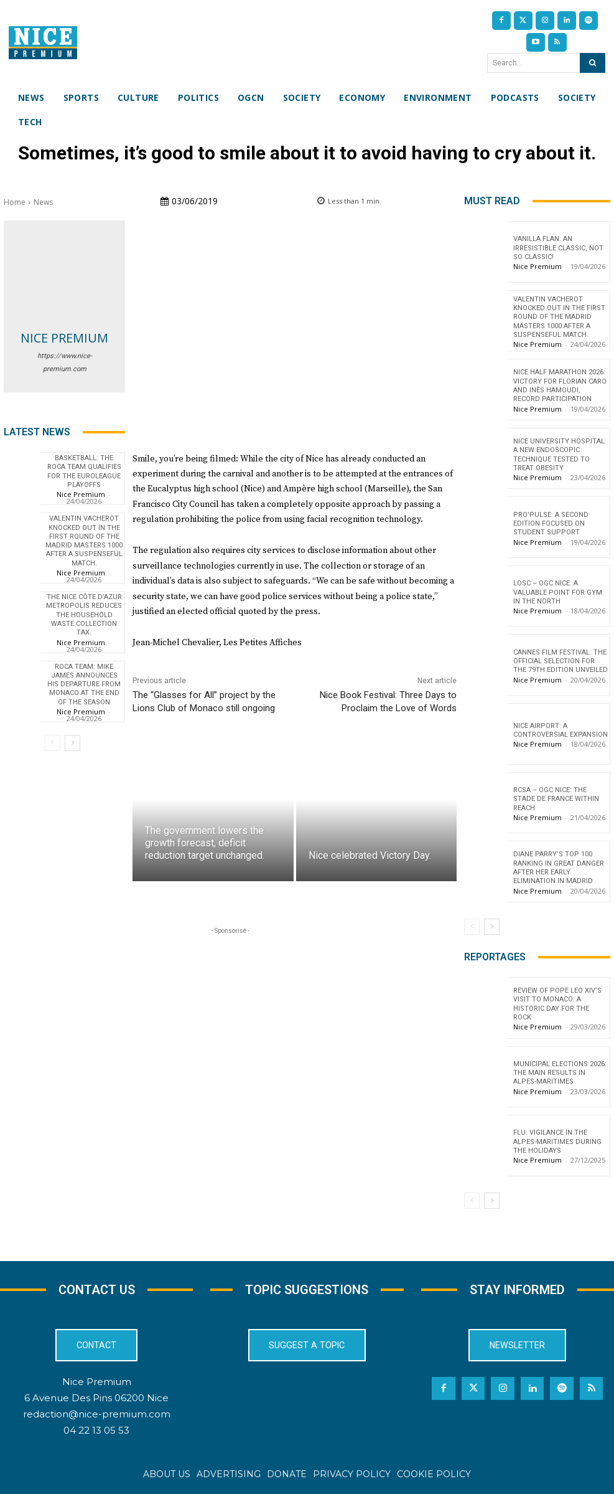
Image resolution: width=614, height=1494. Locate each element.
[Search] (592, 63)
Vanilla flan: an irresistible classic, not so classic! (558, 248)
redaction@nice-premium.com (96, 1414)
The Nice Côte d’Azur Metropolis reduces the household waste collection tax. (84, 614)
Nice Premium (64, 337)
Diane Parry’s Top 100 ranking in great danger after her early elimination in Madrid (558, 867)
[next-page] (72, 743)
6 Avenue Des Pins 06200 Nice (96, 1398)
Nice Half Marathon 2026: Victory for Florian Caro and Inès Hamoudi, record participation (560, 385)
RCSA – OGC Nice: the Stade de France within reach (556, 799)
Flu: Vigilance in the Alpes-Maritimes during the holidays (557, 1141)
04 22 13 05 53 (96, 1430)
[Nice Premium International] (43, 42)
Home (15, 202)
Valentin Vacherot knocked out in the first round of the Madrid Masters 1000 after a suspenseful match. (84, 540)
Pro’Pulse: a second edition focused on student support (550, 524)
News (43, 202)
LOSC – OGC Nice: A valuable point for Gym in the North (557, 592)
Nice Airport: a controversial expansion (560, 730)
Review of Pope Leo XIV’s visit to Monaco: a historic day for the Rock (557, 1003)
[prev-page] (52, 743)
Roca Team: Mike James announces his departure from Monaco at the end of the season (84, 684)
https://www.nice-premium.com (64, 362)
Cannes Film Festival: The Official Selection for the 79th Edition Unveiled (560, 661)
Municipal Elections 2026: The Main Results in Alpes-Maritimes (560, 1073)
